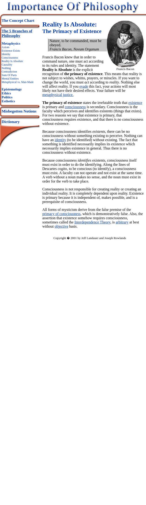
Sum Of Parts (9, 75)
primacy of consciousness (61, 214)
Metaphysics (11, 43)
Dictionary (11, 122)
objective (61, 226)
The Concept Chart (18, 20)
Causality (7, 64)
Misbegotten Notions (19, 111)
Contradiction (9, 71)
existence (135, 103)
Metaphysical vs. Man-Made (18, 82)
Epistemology (12, 89)
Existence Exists (11, 50)
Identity (6, 54)
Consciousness (10, 57)
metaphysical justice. (57, 95)
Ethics (6, 93)
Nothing (6, 68)
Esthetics (8, 101)
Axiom (5, 47)
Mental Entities (10, 78)
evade (84, 86)
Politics (7, 97)
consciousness (75, 107)
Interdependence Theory (92, 222)
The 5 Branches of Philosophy (17, 33)
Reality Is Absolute (12, 61)
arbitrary (122, 222)
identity (60, 140)
